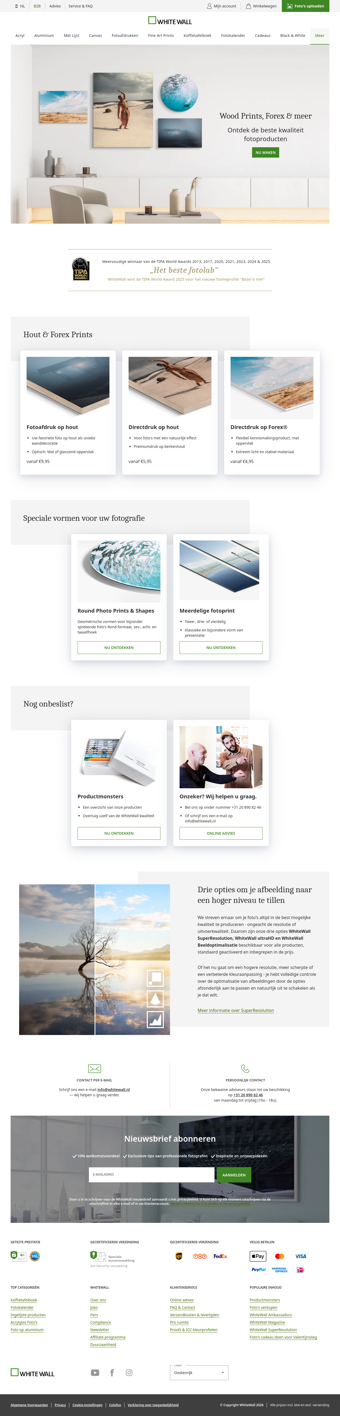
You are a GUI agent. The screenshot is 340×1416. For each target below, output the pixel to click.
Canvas (95, 35)
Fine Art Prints (161, 35)
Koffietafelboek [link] (24, 1299)
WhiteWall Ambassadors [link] (271, 1314)
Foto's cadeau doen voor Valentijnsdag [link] (283, 1337)
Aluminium (44, 35)
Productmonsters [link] (265, 1299)
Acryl (19, 35)
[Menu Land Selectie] (20, 6)
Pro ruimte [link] (179, 1322)
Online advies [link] (221, 833)
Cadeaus (262, 35)
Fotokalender (233, 35)
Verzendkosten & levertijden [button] (194, 1314)
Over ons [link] (98, 1299)
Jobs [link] (94, 1307)
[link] (257, 970)
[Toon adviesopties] (55, 6)
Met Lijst (71, 35)
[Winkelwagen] (261, 6)
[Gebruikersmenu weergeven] (221, 6)
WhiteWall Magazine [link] (267, 1322)
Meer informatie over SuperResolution (236, 1010)
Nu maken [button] (266, 152)
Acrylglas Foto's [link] (24, 1322)
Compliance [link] (100, 1322)
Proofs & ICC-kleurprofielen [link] (194, 1329)
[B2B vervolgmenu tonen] (37, 6)
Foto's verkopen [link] (263, 1307)
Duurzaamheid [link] (103, 1344)
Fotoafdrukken (125, 35)
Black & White (292, 35)
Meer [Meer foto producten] (319, 35)
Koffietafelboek (197, 35)
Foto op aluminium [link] (27, 1329)
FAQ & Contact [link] (182, 1307)
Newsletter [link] (99, 1329)
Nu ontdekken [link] (119, 647)
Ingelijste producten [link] (28, 1314)
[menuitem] (20, 36)
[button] (305, 6)
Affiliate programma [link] (107, 1337)
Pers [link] (94, 1314)
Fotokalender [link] (22, 1307)
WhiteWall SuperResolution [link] (273, 1329)
